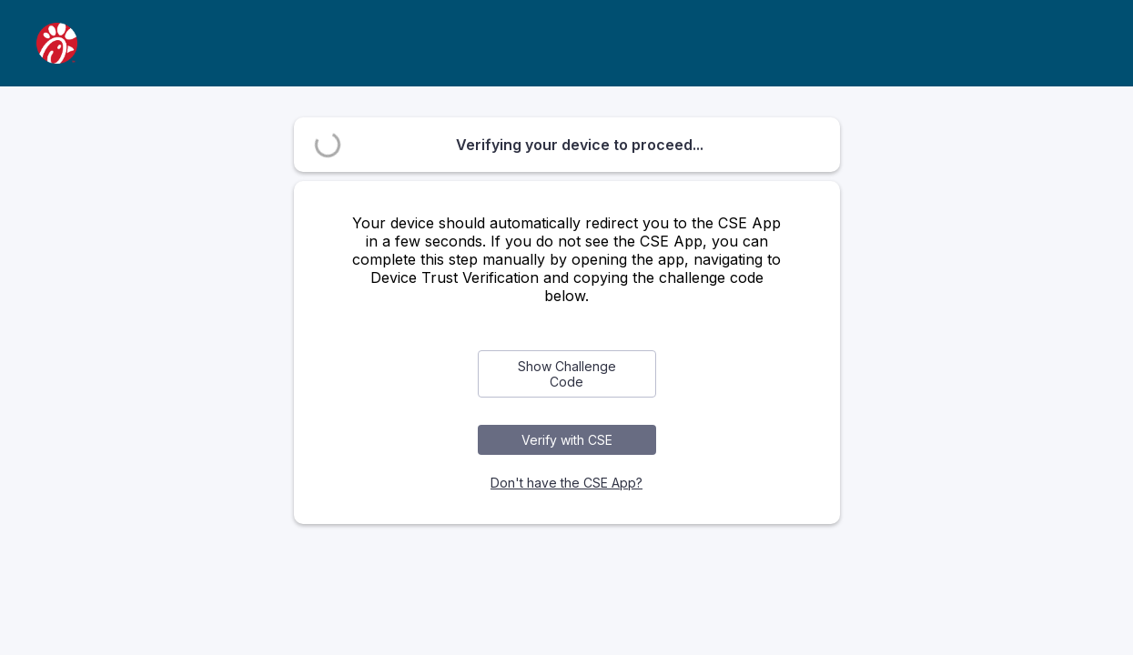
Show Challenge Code (567, 373)
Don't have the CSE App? (566, 482)
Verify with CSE (566, 440)
